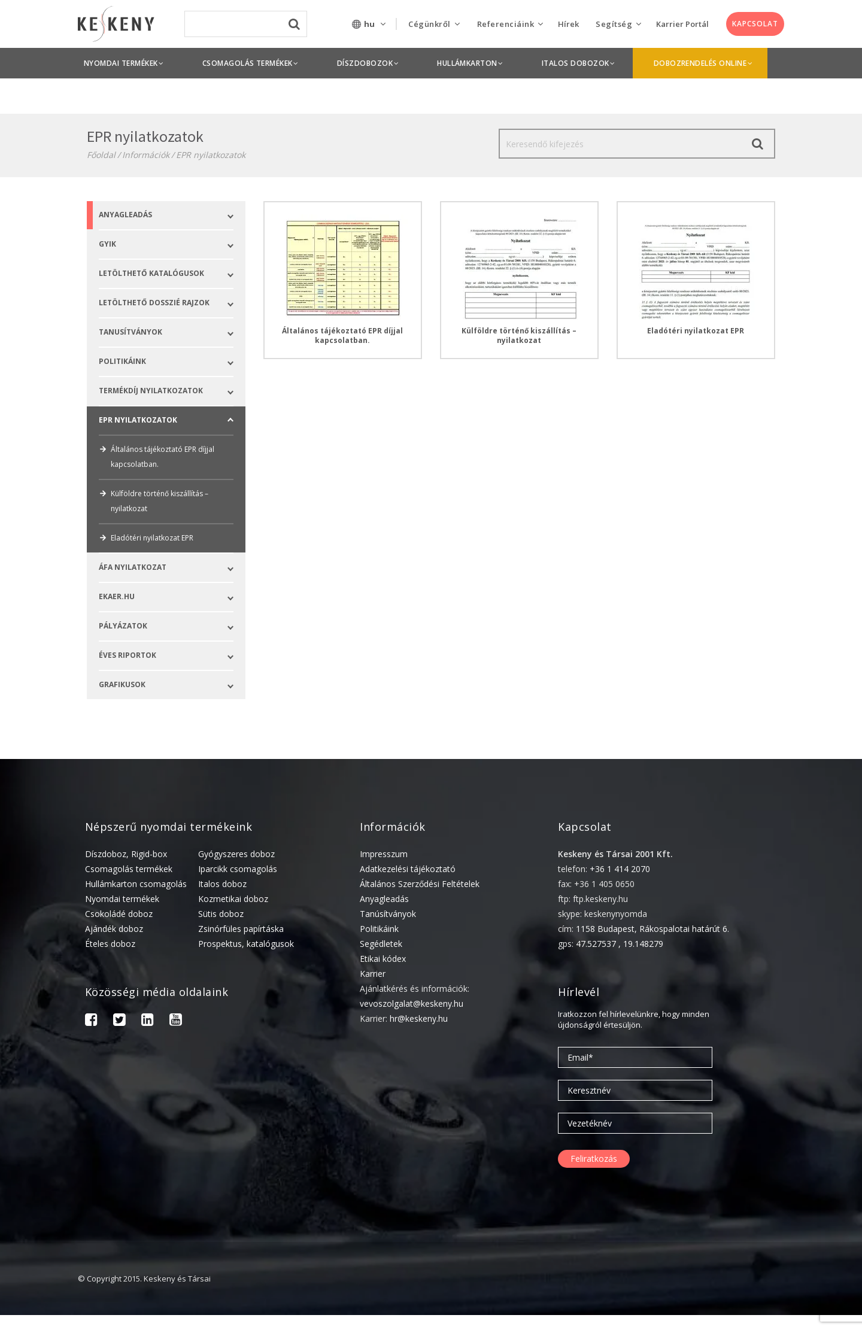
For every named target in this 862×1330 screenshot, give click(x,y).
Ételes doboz (110, 943)
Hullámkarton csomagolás (136, 883)
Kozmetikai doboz (233, 898)
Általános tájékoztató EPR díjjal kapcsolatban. (156, 456)
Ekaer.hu (172, 597)
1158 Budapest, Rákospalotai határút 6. (652, 928)
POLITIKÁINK (172, 362)
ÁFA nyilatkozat (172, 568)
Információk (145, 154)
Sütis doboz (221, 913)
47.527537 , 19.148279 (619, 943)
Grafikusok (172, 685)
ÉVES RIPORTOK (172, 656)
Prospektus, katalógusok (246, 943)
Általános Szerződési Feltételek (419, 883)
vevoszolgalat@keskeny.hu (411, 1003)
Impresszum (384, 854)
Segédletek (381, 943)
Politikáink (379, 928)
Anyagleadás (172, 215)
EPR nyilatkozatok (210, 154)
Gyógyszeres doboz (236, 854)
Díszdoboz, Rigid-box (126, 854)
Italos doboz (222, 883)
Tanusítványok (172, 332)
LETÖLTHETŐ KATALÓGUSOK (172, 274)
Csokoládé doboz (119, 913)
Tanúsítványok (388, 913)
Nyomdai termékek (122, 898)
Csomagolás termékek (128, 868)
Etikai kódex (383, 958)
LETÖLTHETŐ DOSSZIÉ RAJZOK (172, 303)
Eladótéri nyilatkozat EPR (146, 538)
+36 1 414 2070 (620, 868)
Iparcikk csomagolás (237, 868)
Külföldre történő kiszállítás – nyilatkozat (153, 501)
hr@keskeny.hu (419, 1018)
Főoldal (101, 154)
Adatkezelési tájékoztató (408, 868)
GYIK (172, 244)
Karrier (373, 973)
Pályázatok (172, 626)
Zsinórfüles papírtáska (241, 928)
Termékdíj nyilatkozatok (172, 391)
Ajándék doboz (114, 928)
